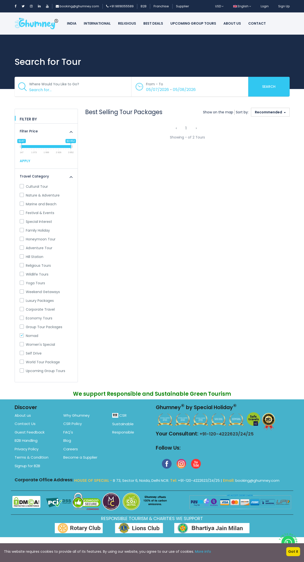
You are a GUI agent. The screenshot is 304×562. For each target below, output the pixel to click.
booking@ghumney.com (77, 6)
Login (265, 6)
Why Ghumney (76, 415)
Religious (127, 23)
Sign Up (284, 6)
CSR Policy (72, 423)
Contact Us (25, 423)
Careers (70, 449)
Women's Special (37, 344)
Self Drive (31, 353)
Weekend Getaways (40, 291)
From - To (154, 84)
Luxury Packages (37, 300)
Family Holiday (35, 230)
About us (232, 23)
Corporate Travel (37, 309)
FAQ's (68, 432)
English (242, 6)
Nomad (29, 335)
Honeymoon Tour (37, 239)
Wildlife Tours (34, 274)
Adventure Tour (36, 248)
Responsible (123, 432)
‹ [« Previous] (176, 128)
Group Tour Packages (41, 327)
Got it (293, 551)
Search (269, 86)
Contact (257, 23)
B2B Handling (26, 440)
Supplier (182, 6)
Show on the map (218, 112)
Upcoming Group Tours (193, 23)
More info (203, 551)
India (71, 23)
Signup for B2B (27, 465)
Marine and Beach (38, 204)
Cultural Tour (34, 186)
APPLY (25, 160)
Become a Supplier (80, 457)
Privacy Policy (26, 449)
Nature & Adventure (40, 195)
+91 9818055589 (120, 6)
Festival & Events (37, 212)
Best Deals (153, 23)
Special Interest (36, 221)
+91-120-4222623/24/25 (227, 434)
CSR (119, 415)
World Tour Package (40, 362)
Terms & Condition (31, 457)
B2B (144, 6)
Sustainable (123, 423)
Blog (67, 440)
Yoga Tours (32, 283)
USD (219, 6)
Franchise (161, 6)
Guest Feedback (30, 432)
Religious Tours (35, 265)
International (97, 23)
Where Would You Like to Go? (54, 84)
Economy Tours (36, 318)
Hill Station (31, 256)
